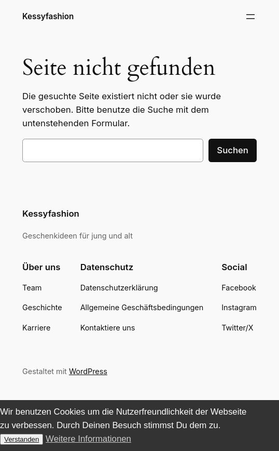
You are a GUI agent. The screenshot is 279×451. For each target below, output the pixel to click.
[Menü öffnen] (250, 16)
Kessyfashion (48, 16)
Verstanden (21, 439)
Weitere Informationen (88, 439)
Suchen (232, 150)
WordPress (88, 371)
